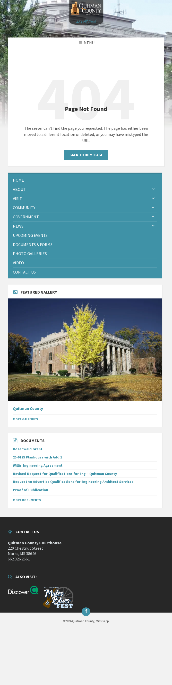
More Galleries (25, 419)
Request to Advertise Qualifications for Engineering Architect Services (73, 481)
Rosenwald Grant (27, 449)
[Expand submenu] (153, 189)
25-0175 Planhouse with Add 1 (37, 457)
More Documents (27, 500)
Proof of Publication (30, 489)
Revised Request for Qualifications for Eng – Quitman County (65, 473)
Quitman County (28, 408)
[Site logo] (86, 27)
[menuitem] (85, 180)
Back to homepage (86, 155)
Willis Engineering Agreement (38, 465)
